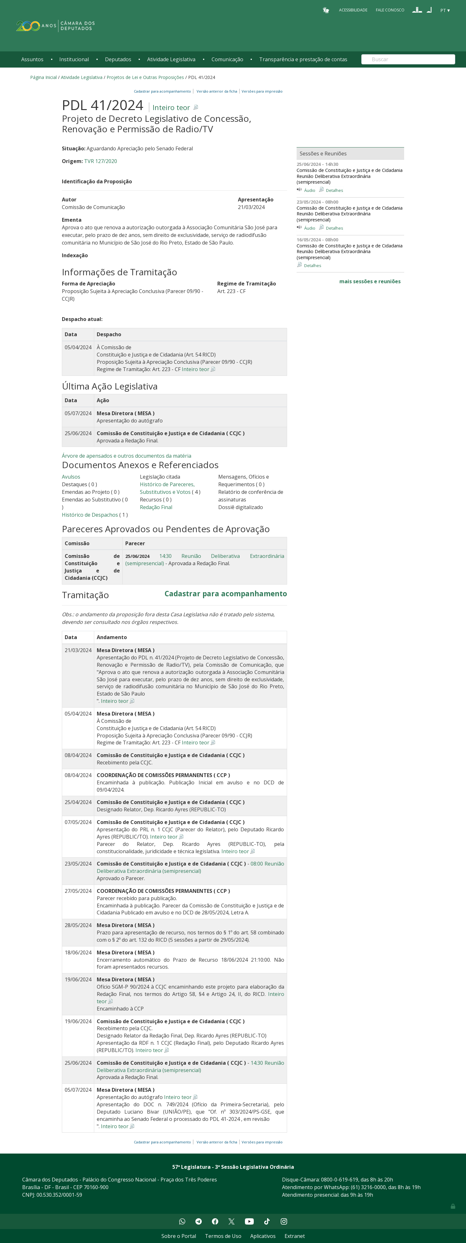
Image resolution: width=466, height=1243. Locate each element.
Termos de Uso (223, 1236)
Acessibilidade (353, 10)
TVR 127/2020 (100, 161)
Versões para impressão (261, 91)
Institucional (74, 59)
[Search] (408, 59)
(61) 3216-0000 (368, 1187)
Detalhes (334, 190)
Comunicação (227, 59)
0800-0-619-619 (339, 1179)
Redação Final (156, 507)
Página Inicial (43, 77)
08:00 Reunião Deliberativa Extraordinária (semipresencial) (190, 867)
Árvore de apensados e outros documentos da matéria (126, 455)
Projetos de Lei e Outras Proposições (145, 77)
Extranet (295, 1236)
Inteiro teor (171, 107)
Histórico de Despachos (90, 514)
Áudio (309, 190)
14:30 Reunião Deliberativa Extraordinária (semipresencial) (190, 1066)
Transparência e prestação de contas (303, 59)
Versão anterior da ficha (217, 91)
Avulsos (71, 476)
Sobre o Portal (178, 1236)
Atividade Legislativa (171, 59)
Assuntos (32, 59)
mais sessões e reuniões (370, 281)
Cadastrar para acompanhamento (163, 91)
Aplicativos (263, 1236)
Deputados (118, 59)
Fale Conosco (390, 10)
